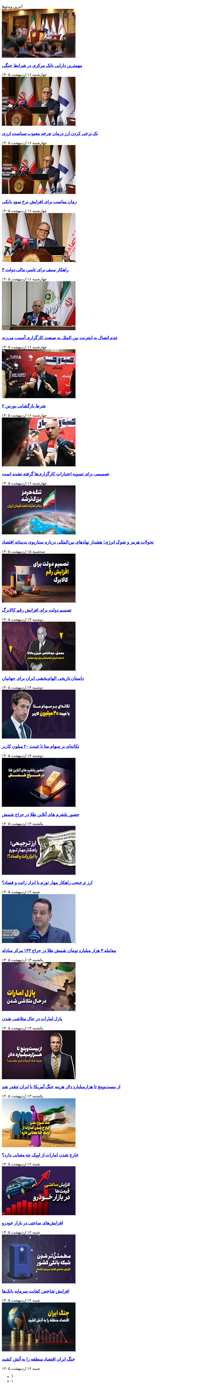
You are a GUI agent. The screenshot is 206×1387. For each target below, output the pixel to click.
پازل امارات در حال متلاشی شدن (32, 1018)
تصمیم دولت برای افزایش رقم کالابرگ (36, 610)
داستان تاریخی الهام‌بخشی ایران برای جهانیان (43, 678)
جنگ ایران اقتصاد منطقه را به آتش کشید (38, 1359)
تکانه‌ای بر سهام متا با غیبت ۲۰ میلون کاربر (40, 746)
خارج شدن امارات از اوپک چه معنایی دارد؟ (40, 1155)
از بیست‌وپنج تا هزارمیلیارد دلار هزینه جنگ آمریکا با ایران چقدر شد (61, 1086)
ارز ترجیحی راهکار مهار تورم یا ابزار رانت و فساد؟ (47, 882)
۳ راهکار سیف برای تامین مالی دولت (35, 269)
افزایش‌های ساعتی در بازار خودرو (32, 1223)
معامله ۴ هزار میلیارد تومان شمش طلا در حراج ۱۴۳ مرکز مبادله (59, 950)
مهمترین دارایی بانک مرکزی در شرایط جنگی (42, 65)
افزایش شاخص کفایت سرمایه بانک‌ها (35, 1291)
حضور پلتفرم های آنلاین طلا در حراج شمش (40, 814)
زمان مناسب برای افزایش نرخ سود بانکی (39, 201)
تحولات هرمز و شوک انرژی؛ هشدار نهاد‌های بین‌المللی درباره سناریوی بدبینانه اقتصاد (78, 542)
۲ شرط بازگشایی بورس (24, 406)
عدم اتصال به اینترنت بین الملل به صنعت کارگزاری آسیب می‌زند (60, 337)
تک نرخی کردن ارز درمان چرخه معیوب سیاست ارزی (50, 133)
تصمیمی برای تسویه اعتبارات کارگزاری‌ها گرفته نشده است (55, 473)
